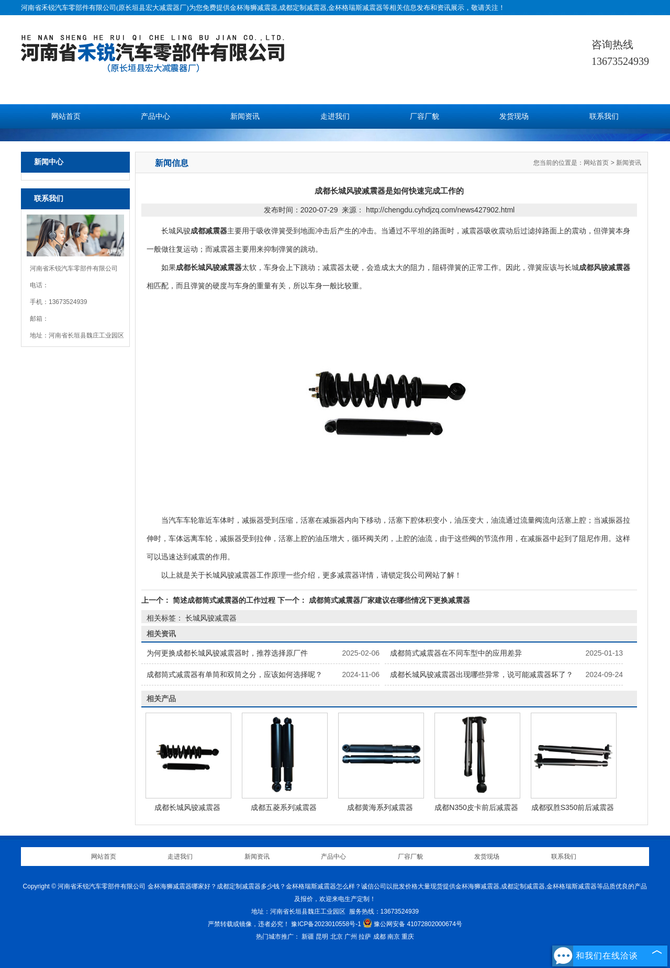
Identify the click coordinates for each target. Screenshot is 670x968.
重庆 (407, 936)
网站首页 (66, 116)
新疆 (308, 936)
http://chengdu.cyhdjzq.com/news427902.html (440, 210)
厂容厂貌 (424, 116)
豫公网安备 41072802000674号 (412, 924)
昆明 (322, 936)
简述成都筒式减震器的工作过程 (224, 600)
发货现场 (514, 116)
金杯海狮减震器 (253, 8)
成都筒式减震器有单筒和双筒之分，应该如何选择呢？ (234, 674)
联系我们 (604, 116)
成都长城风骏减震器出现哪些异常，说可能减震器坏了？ (481, 674)
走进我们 (335, 116)
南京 (393, 936)
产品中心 (155, 116)
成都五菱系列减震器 (284, 807)
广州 (350, 936)
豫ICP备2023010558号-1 (326, 924)
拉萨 (365, 936)
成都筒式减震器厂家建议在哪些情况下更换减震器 (388, 600)
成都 (379, 936)
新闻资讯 (245, 116)
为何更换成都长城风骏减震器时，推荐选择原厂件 (227, 653)
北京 (336, 936)
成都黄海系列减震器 (380, 807)
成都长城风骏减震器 (187, 807)
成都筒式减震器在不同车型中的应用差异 (456, 653)
